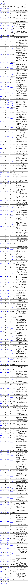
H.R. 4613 (8, 396)
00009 (1, 25)
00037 (1, 100)
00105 (1, 290)
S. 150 (7, 200)
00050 (1, 144)
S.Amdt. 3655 (11, 493)
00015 (1, 39)
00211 (1, 569)
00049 (1, 141)
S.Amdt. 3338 (11, 359)
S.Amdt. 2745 (11, 108)
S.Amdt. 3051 (11, 211)
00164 (1, 433)
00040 (1, 107)
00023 (1, 62)
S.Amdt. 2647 (11, 84)
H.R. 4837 (8, 502)
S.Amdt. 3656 (11, 491)
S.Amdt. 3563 (11, 418)
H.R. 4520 (8, 567)
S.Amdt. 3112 (11, 232)
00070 (1, 198)
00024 (1, 64)
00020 (1, 54)
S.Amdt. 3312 (11, 307)
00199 (1, 538)
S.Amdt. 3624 (11, 473)
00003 (1, 12)
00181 (1, 490)
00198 (1, 535)
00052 (1, 152)
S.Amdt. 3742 (11, 536)
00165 (1, 435)
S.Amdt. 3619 (11, 476)
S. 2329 (8, 198)
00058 (1, 172)
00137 (1, 369)
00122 (1, 331)
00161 (1, 427)
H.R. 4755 (8, 504)
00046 (1, 126)
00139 (1, 375)
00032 (1, 86)
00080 (1, 226)
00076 (1, 217)
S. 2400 (8, 263)
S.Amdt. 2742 (11, 101)
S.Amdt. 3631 (11, 498)
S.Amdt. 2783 (11, 110)
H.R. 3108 (8, 15)
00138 (1, 372)
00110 (1, 301)
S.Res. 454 (8, 564)
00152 (1, 407)
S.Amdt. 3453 (11, 340)
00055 (1, 165)
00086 (1, 241)
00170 (1, 452)
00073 (1, 206)
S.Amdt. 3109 (11, 227)
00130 (1, 349)
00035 (1, 96)
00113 (1, 311)
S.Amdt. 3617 (11, 471)
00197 (1, 532)
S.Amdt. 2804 (11, 137)
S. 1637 (8, 86)
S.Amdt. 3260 (11, 294)
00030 (1, 82)
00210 (1, 567)
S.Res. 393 (8, 405)
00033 (1, 89)
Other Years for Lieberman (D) (4, 2)
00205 (1, 555)
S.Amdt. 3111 (11, 222)
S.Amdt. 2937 (11, 185)
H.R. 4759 (8, 414)
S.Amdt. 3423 (11, 379)
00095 (1, 263)
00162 (1, 429)
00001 (1, 8)
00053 (1, 156)
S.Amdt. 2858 (11, 179)
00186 (1, 504)
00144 (1, 388)
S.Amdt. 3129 (11, 249)
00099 (1, 276)
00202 (1, 544)
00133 (1, 358)
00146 (1, 394)
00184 (1, 500)
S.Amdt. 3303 (11, 367)
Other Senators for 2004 (3, 3)
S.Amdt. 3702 (11, 510)
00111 (1, 303)
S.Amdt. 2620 (11, 45)
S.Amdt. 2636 (11, 68)
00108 (1, 298)
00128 (1, 345)
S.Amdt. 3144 (11, 259)
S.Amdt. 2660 (11, 87)
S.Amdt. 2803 (11, 132)
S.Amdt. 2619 (11, 77)
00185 (1, 502)
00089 (1, 248)
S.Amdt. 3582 (11, 442)
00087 (1, 243)
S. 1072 (8, 25)
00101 (1, 282)
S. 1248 (8, 258)
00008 (1, 23)
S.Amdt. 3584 (11, 447)
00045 (1, 121)
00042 (1, 112)
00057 (1, 170)
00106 (1, 293)
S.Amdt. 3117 (11, 229)
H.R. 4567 (8, 437)
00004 (1, 15)
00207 (1, 559)
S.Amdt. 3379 (11, 350)
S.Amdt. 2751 (11, 105)
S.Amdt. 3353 (11, 376)
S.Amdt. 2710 (11, 93)
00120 (1, 327)
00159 (1, 423)
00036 (1, 98)
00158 (1, 421)
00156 (1, 414)
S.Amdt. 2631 (11, 80)
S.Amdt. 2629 (11, 60)
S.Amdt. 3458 (11, 353)
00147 (1, 396)
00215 (1, 577)
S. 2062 (8, 410)
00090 (1, 251)
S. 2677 (8, 423)
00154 (1, 410)
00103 (1, 286)
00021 (1, 57)
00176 (1, 475)
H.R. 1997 (8, 181)
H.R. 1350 (8, 261)
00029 (1, 79)
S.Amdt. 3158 (11, 273)
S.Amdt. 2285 (11, 29)
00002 (1, 10)
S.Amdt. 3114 (11, 246)
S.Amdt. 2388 (11, 31)
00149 (1, 401)
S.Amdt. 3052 (11, 218)
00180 (1, 487)
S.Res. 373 (8, 303)
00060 (1, 176)
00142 (1, 382)
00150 (1, 403)
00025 (1, 67)
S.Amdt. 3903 (11, 530)
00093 (1, 258)
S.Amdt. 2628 (11, 51)
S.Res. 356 (8, 241)
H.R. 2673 (8, 8)
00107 (1, 296)
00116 (1, 317)
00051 (1, 148)
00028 (1, 76)
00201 (1, 542)
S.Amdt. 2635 (11, 63)
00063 (1, 183)
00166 (1, 437)
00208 (1, 561)
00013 (1, 35)
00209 (1, 564)
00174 (1, 470)
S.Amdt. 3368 (11, 336)
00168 (1, 446)
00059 (1, 174)
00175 (1, 472)
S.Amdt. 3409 (11, 392)
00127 (1, 343)
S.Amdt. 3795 (11, 522)
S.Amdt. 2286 (11, 26)
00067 (1, 191)
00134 (1, 361)
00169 (1, 450)
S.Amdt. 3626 (11, 488)
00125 (1, 339)
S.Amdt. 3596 (11, 455)
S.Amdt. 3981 (11, 553)
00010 (1, 28)
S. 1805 (8, 44)
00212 (1, 571)
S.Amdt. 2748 (11, 103)
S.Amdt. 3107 (11, 224)
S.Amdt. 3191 (11, 279)
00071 (1, 200)
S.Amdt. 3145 (11, 256)
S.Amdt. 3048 (11, 215)
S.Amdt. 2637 (11, 65)
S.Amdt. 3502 (11, 397)
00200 (1, 540)
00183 (1, 497)
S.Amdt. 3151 (11, 283)
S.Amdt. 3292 (11, 328)
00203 (1, 548)
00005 (1, 17)
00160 (1, 425)
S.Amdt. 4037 (11, 545)
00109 (1, 300)
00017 (1, 44)
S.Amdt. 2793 (11, 118)
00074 (1, 210)
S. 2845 (8, 512)
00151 (1, 405)
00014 (1, 37)
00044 (1, 117)
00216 (1, 579)
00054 (1, 160)
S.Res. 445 (8, 540)
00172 (1, 459)
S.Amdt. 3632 (11, 481)
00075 (1, 214)
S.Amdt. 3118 (11, 238)
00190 (1, 512)
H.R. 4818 (8, 577)
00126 (1, 342)
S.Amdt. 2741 (11, 168)
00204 (1, 552)
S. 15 (7, 276)
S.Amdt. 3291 (11, 356)
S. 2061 (8, 39)
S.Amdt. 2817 (11, 161)
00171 (1, 454)
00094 (1, 261)
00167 (1, 441)
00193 (1, 521)
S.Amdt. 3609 (11, 460)
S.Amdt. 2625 (11, 74)
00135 (1, 364)
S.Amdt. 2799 (11, 127)
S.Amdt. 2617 (11, 48)
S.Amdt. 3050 (11, 207)
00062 (1, 181)
